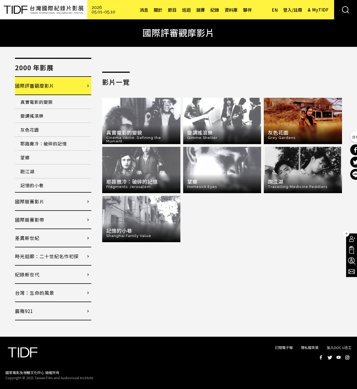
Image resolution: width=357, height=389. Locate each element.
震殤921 (24, 311)
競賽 (200, 10)
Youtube (338, 357)
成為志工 (351, 260)
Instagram (347, 357)
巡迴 (186, 10)
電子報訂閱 (351, 271)
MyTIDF (320, 9)
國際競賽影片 (29, 201)
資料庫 (231, 10)
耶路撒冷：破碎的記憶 (43, 143)
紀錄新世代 (27, 274)
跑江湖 (27, 171)
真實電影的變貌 (36, 102)
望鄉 (25, 157)
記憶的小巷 (32, 185)
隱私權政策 (310, 347)
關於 (158, 10)
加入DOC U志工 (339, 347)
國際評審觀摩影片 (34, 85)
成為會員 (351, 238)
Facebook (321, 357)
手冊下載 (351, 249)
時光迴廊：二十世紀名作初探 (47, 256)
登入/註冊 (292, 10)
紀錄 (214, 10)
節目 (172, 10)
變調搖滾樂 (32, 116)
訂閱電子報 (284, 347)
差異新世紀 (27, 238)
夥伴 (247, 10)
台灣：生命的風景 (34, 292)
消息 (144, 10)
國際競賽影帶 (29, 219)
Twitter (329, 357)
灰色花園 (29, 129)
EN (275, 10)
